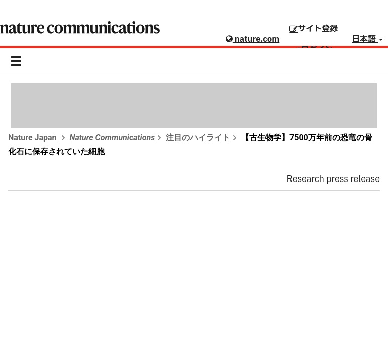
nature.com (252, 39)
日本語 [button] (367, 39)
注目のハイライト (198, 137)
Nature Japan (32, 137)
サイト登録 (313, 29)
